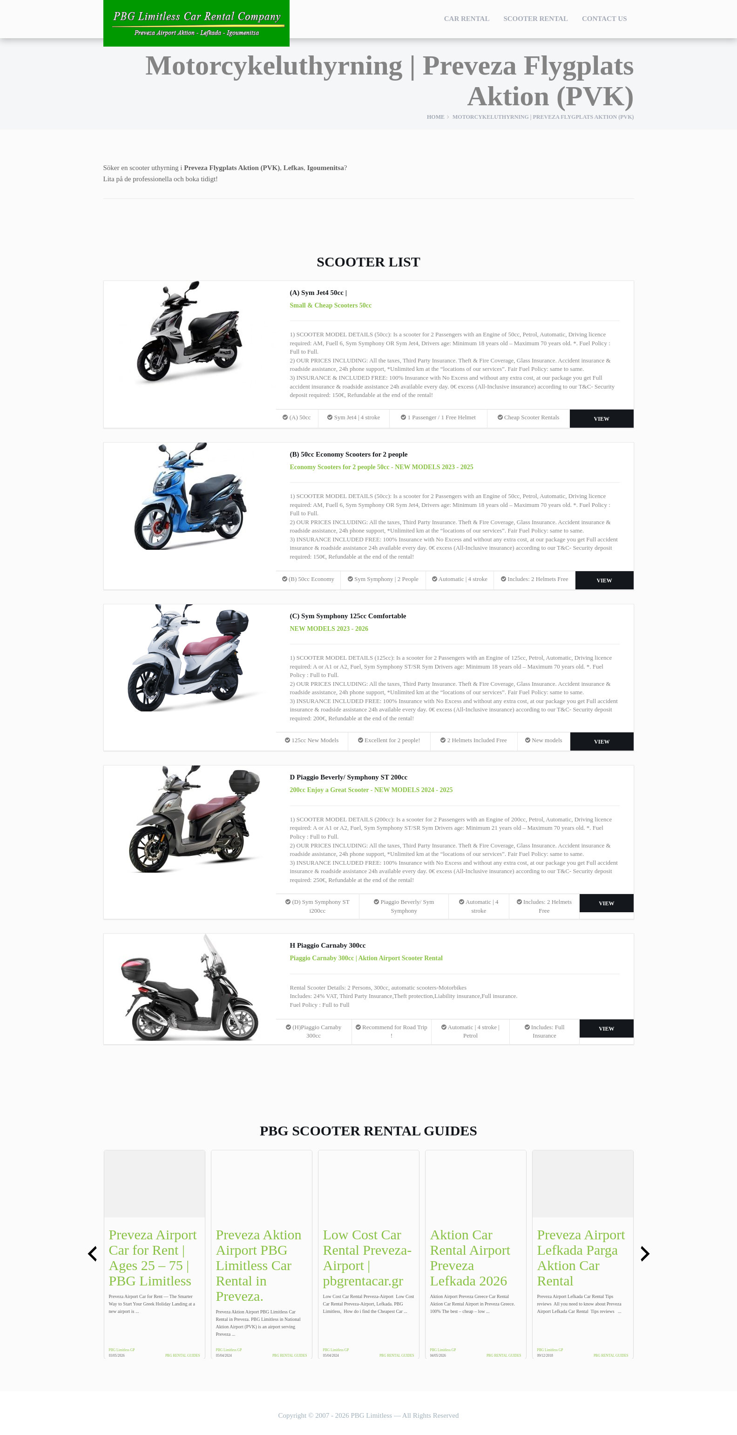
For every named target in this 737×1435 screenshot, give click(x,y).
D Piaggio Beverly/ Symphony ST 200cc (349, 777)
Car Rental (467, 18)
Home (436, 117)
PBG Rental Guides (182, 1355)
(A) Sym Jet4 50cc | (318, 292)
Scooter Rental (535, 18)
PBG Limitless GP (122, 1350)
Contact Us (604, 18)
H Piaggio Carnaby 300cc (328, 945)
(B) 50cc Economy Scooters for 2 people (349, 454)
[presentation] (92, 1254)
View (601, 419)
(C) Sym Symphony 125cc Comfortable (348, 616)
